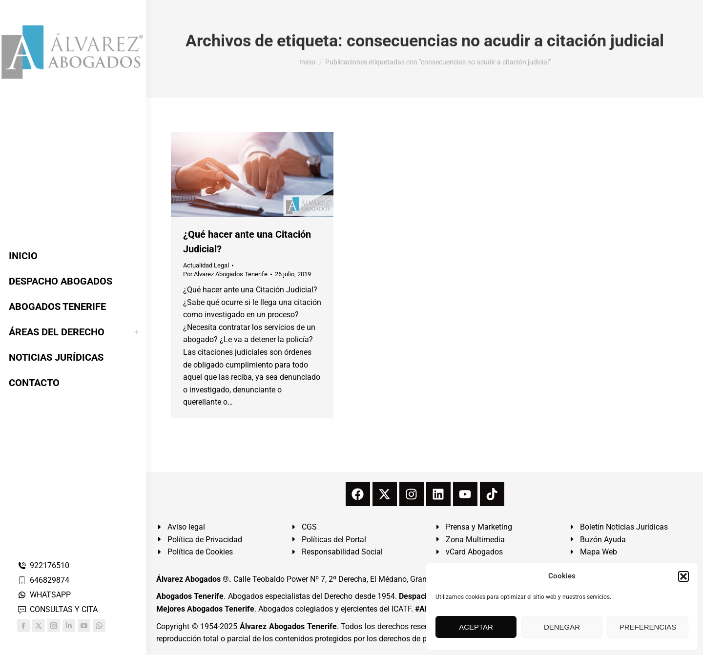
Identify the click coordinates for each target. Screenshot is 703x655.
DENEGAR (562, 627)
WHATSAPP (44, 594)
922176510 (43, 565)
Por (225, 274)
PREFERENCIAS (648, 627)
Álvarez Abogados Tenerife (288, 626)
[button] (683, 576)
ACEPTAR (476, 627)
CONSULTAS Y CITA (57, 609)
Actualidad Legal (206, 265)
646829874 (43, 580)
